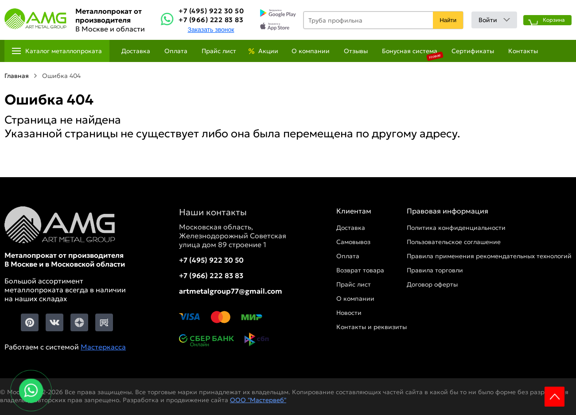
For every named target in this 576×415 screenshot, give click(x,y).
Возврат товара (360, 270)
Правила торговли (435, 270)
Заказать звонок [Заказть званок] (210, 29)
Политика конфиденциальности (456, 228)
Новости (349, 313)
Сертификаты (472, 51)
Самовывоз (353, 242)
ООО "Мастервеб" (258, 400)
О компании (311, 51)
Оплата (175, 51)
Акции (268, 51)
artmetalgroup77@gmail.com (230, 291)
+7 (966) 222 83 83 (211, 20)
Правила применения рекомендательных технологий (489, 256)
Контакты (523, 51)
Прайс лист (219, 51)
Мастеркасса (103, 346)
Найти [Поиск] (448, 20)
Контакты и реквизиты (371, 327)
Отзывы (356, 51)
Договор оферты (432, 284)
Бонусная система (409, 51)
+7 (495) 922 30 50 (211, 11)
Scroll (554, 397)
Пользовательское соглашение (454, 242)
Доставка (135, 51)
